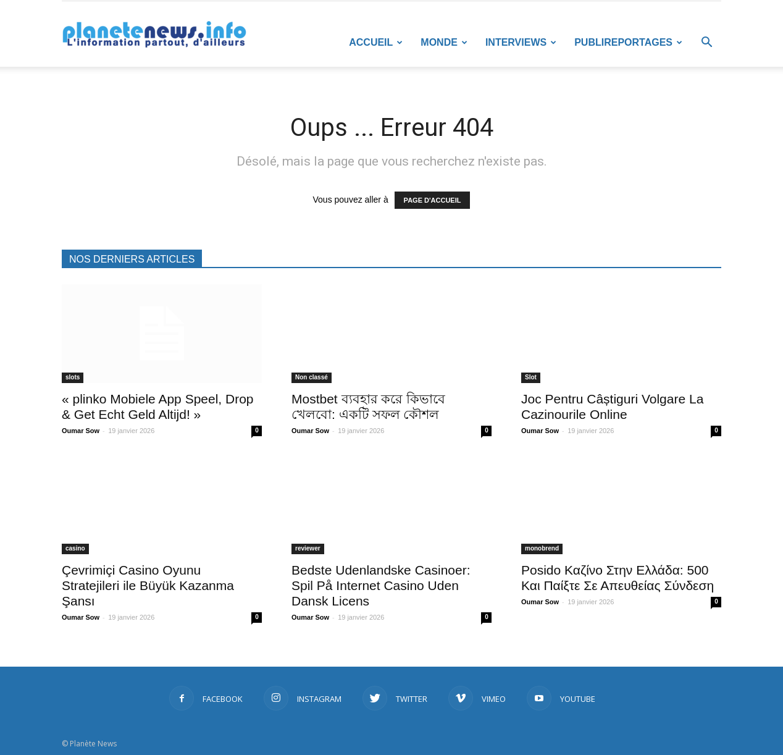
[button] (706, 43)
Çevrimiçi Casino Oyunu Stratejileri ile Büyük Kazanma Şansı (148, 585)
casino (75, 548)
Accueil (376, 42)
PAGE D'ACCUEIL (432, 200)
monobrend (542, 548)
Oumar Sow (80, 430)
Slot (531, 377)
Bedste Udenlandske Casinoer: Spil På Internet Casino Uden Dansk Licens (381, 585)
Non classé (311, 377)
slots (72, 377)
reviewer (307, 548)
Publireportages (628, 42)
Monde (444, 42)
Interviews (520, 42)
